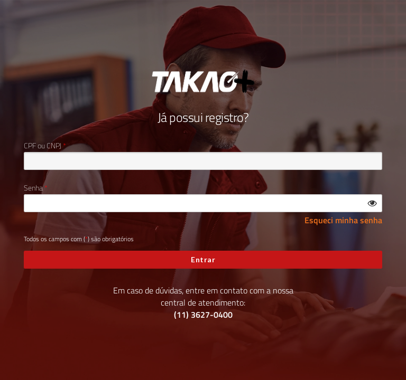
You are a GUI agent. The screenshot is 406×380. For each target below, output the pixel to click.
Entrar (203, 259)
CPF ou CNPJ (42, 145)
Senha (33, 188)
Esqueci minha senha (343, 220)
